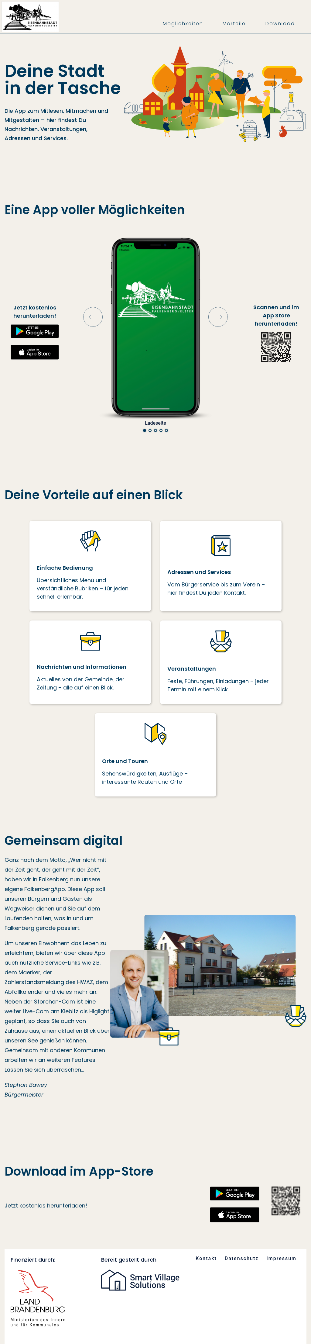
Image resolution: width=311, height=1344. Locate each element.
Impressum (281, 1258)
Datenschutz (242, 1258)
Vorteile (234, 23)
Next (218, 317)
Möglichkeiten (183, 23)
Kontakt (206, 1258)
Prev (93, 317)
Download (280, 23)
